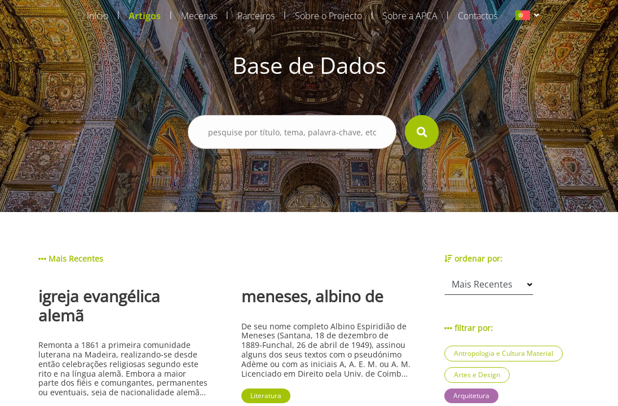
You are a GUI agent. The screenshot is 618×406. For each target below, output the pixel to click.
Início (97, 16)
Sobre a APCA (410, 16)
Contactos (477, 16)
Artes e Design (477, 374)
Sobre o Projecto (328, 16)
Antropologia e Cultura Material (503, 353)
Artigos (145, 16)
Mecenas (199, 16)
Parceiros (256, 16)
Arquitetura (471, 395)
